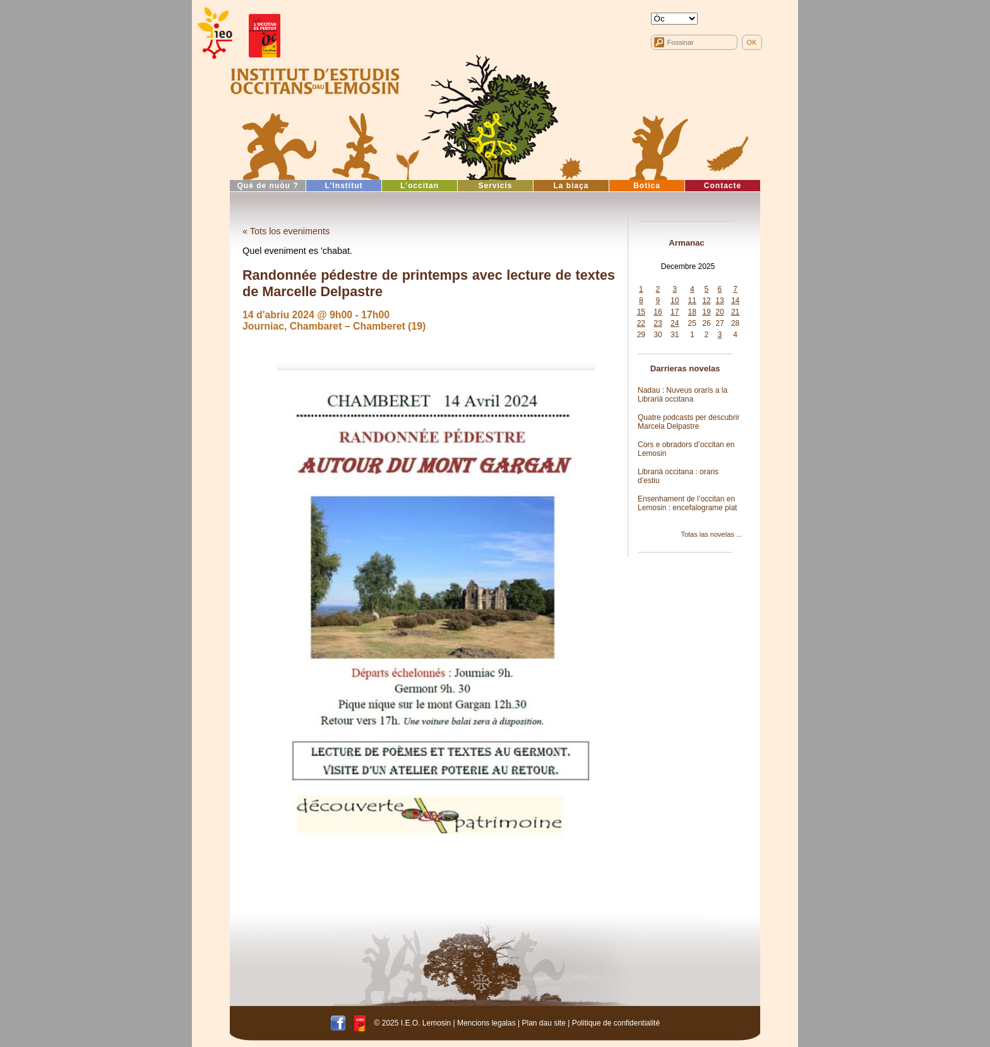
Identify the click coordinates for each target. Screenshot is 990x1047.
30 (657, 334)
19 (706, 312)
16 (657, 312)
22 (641, 323)
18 (692, 312)
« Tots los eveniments (286, 231)
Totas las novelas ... (711, 534)
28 (735, 323)
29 (641, 334)
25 (692, 323)
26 (706, 323)
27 (719, 323)
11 (692, 300)
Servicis (495, 185)
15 (641, 312)
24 (675, 323)
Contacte (722, 185)
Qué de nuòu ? (268, 185)
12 (706, 300)
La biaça (570, 185)
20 (719, 312)
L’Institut (344, 185)
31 (675, 334)
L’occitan (419, 185)
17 (675, 312)
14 (735, 300)
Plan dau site (543, 1023)
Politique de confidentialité (616, 1023)
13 (719, 300)
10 (675, 300)
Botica (646, 185)
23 (657, 323)
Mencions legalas (486, 1023)
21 (735, 312)
